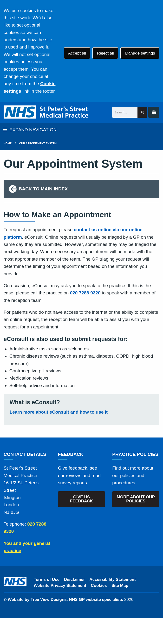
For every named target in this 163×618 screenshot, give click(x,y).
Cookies (99, 585)
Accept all (77, 53)
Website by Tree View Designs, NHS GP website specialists (65, 599)
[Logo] (46, 112)
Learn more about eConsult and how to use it (59, 412)
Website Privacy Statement (60, 585)
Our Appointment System (38, 143)
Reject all (105, 53)
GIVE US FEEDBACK (81, 499)
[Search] (124, 112)
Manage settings (140, 53)
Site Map (119, 585)
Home (8, 143)
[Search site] (142, 112)
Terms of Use (46, 579)
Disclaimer (74, 579)
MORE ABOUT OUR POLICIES (136, 499)
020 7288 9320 (85, 292)
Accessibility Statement (113, 579)
